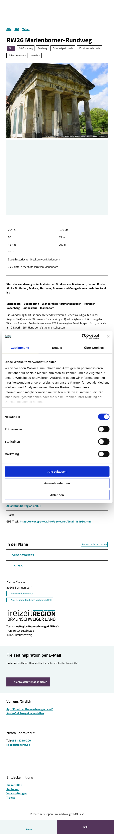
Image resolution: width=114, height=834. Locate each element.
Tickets (10, 797)
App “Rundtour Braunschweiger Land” (29, 709)
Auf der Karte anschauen (94, 544)
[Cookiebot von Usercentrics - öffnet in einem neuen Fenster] (81, 336)
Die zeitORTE (14, 785)
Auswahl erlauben (57, 483)
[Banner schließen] (108, 336)
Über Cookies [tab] (94, 347)
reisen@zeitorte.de (18, 745)
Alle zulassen (57, 471)
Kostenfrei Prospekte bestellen (25, 713)
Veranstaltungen (16, 793)
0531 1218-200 (21, 740)
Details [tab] (57, 347)
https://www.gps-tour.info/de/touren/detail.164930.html (56, 521)
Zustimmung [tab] (20, 347)
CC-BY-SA (103, 136)
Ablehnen (57, 494)
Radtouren (12, 789)
